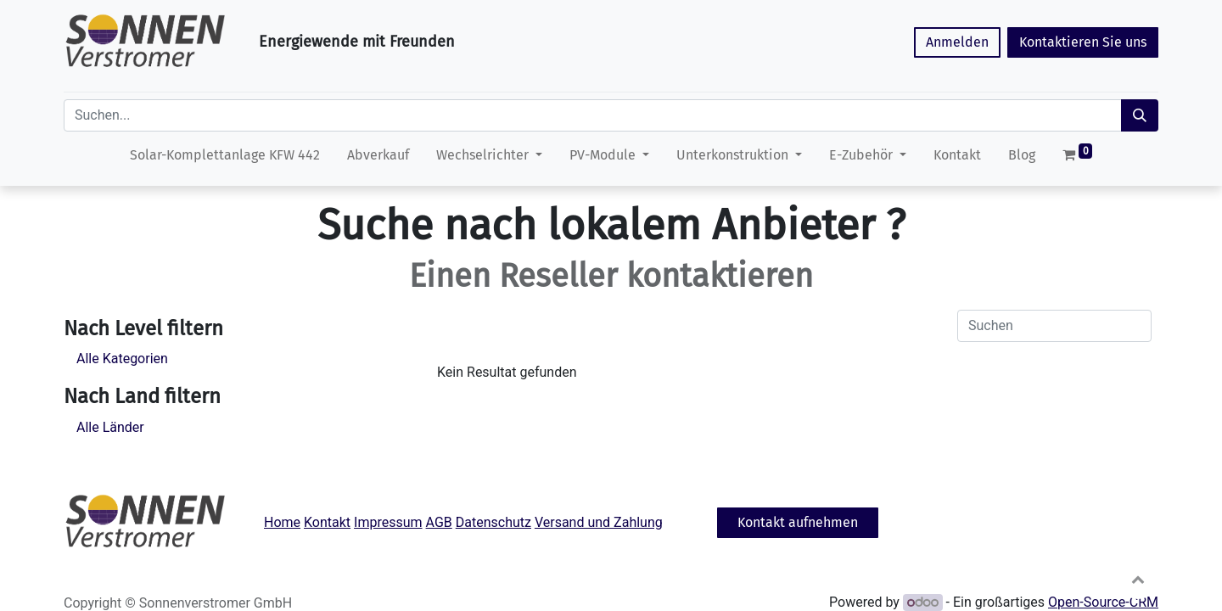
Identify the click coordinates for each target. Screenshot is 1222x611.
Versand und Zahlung (599, 522)
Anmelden (957, 42)
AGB (439, 522)
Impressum (388, 522)
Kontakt (327, 522)
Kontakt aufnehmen (797, 522)
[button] (1138, 578)
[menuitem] (225, 159)
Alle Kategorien (122, 358)
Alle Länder (110, 427)
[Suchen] (1139, 115)
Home (282, 522)
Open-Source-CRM (1103, 602)
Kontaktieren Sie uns (1082, 42)
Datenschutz (493, 522)
